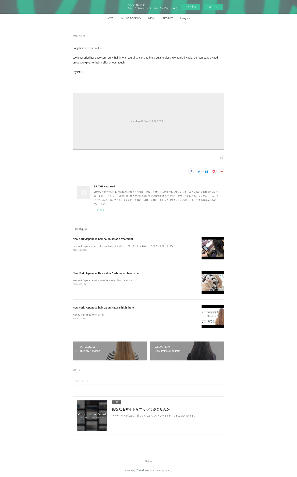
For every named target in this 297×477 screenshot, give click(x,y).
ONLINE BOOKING (131, 18)
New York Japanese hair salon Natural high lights (104, 307)
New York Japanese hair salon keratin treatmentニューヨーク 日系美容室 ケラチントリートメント (124, 246)
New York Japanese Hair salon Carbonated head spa (106, 273)
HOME (110, 18)
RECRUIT (168, 18)
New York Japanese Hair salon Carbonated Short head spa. (103, 280)
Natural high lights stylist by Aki (88, 314)
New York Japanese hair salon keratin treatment (103, 238)
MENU (151, 18)
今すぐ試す (191, 6)
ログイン (214, 6)
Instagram (185, 18)
